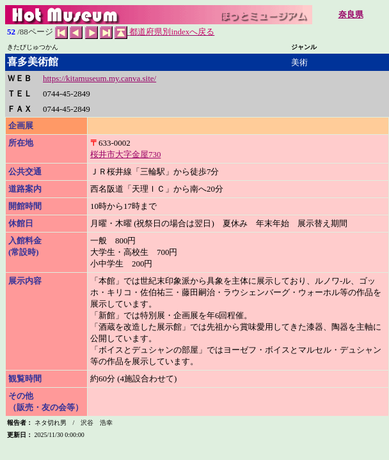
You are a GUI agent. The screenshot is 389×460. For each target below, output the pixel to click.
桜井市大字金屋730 (125, 154)
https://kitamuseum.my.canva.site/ (99, 78)
